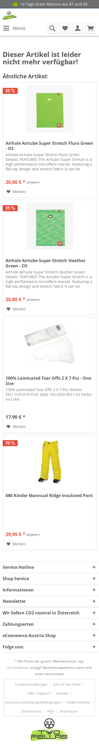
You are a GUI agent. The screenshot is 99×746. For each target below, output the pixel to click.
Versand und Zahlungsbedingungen (33, 702)
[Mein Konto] (77, 28)
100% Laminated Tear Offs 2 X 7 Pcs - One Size (48, 381)
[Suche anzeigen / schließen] (51, 28)
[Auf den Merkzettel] (16, 192)
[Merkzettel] (64, 28)
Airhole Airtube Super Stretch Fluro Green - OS (49, 146)
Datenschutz (31, 711)
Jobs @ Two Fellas (67, 684)
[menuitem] (14, 28)
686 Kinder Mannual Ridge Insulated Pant (49, 495)
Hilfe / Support (38, 693)
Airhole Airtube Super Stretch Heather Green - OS (46, 263)
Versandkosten (18, 667)
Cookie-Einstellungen (31, 684)
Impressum (69, 711)
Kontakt (62, 693)
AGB (50, 711)
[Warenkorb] (90, 28)
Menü (14, 27)
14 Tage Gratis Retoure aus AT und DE (49, 4)
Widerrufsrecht (78, 702)
